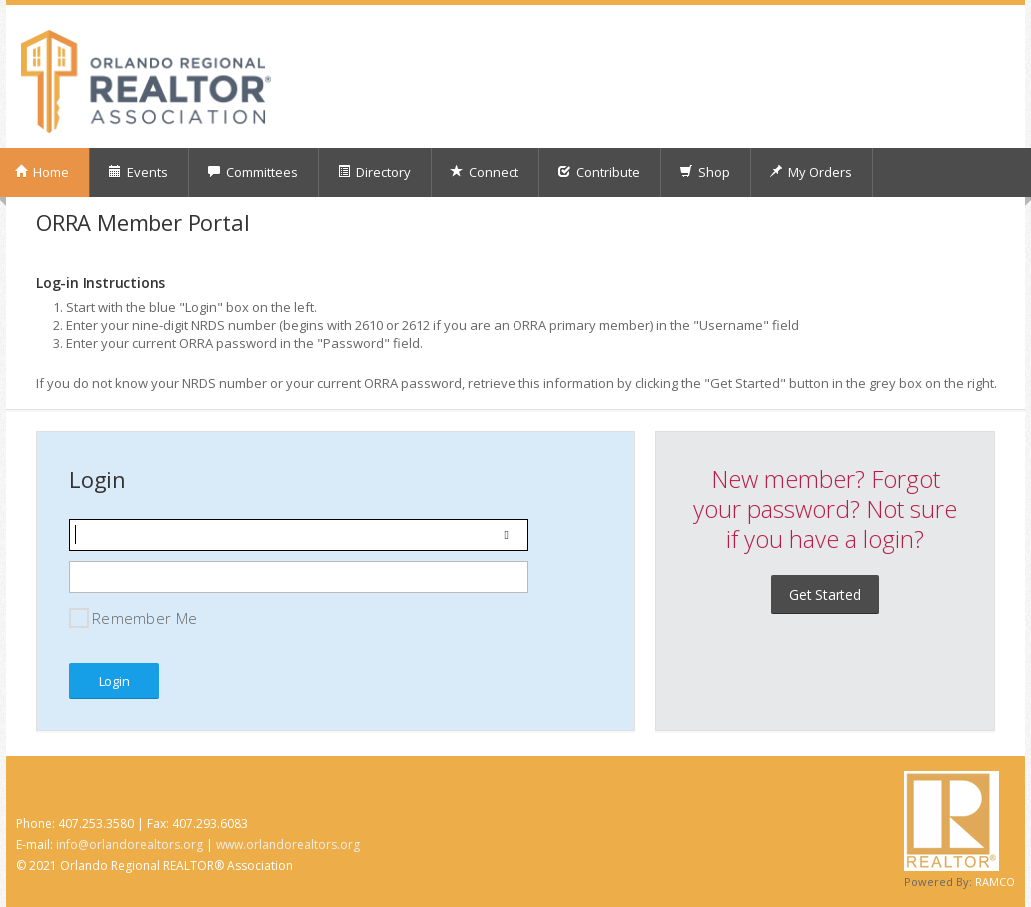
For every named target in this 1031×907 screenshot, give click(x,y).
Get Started (825, 594)
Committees (252, 172)
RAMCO (995, 881)
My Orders (810, 172)
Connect (484, 172)
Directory (374, 172)
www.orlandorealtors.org (288, 844)
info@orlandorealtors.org (129, 844)
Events (138, 172)
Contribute (598, 172)
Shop (704, 172)
